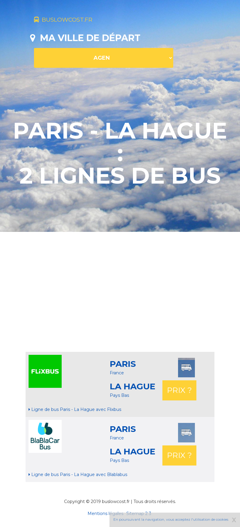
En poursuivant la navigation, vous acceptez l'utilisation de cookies (170, 519)
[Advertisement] (135, 292)
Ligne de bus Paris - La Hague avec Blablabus (78, 474)
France (117, 373)
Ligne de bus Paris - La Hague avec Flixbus (75, 409)
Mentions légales (105, 513)
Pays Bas (119, 395)
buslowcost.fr (73, 20)
